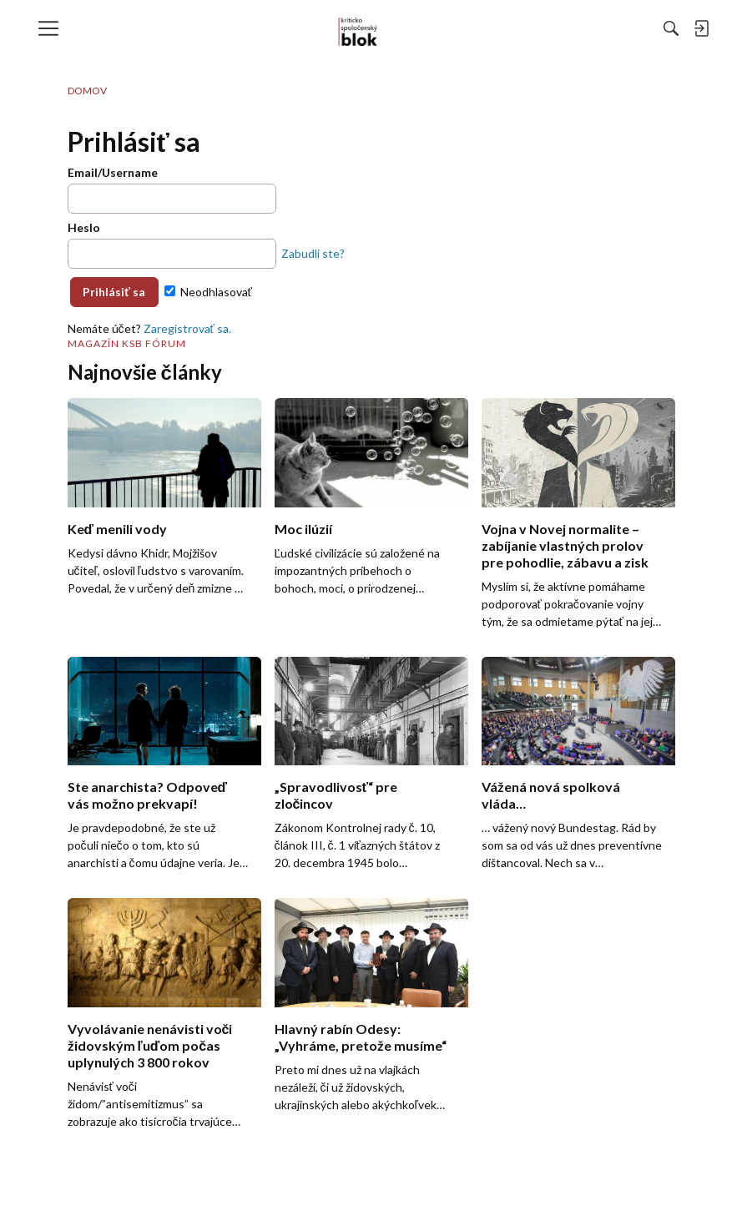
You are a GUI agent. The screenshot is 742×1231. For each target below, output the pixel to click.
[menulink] (54, 28)
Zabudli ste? (313, 253)
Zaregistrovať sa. (187, 328)
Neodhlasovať (208, 292)
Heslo (84, 227)
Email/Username (113, 172)
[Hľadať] (489, 28)
